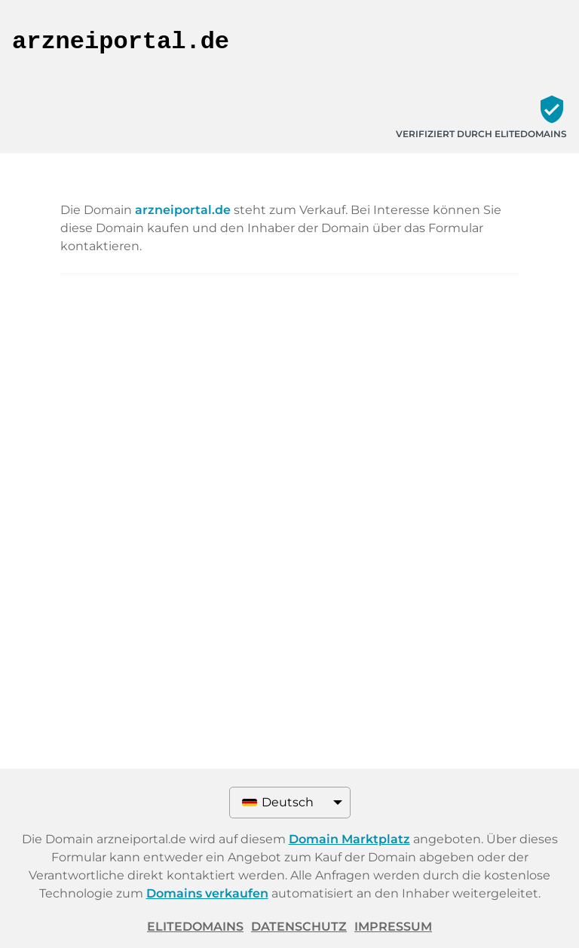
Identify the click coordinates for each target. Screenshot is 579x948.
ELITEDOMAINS (195, 926)
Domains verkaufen (207, 893)
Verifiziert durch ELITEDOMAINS (481, 133)
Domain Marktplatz (349, 839)
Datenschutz (299, 926)
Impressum (393, 926)
